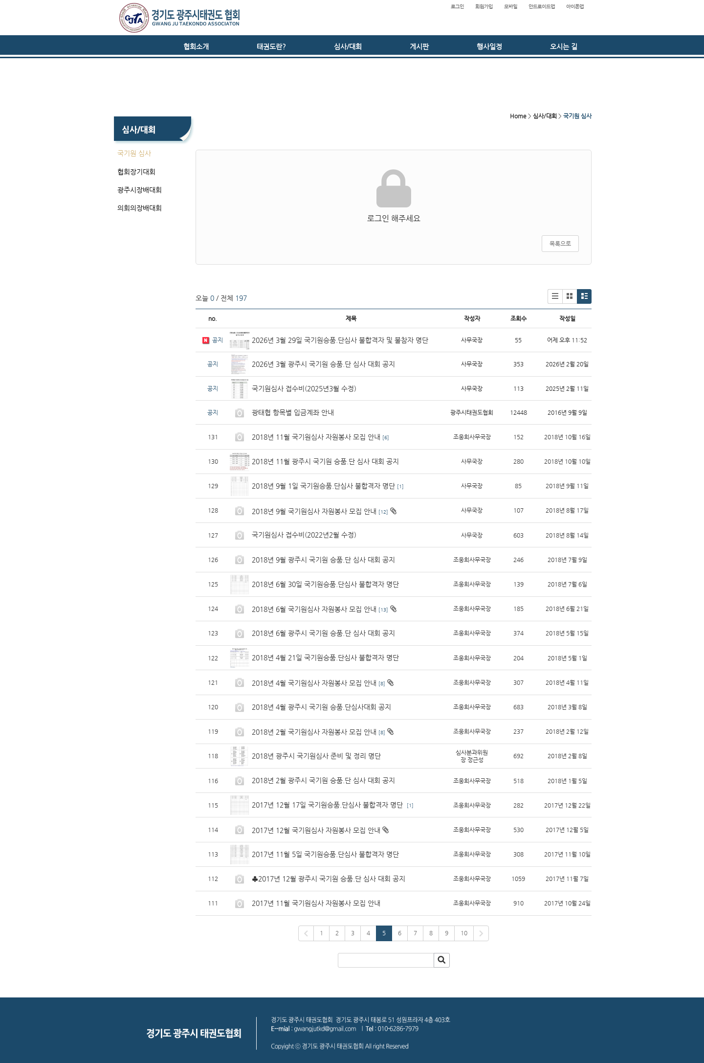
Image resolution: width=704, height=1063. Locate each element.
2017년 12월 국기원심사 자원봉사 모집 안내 (316, 830)
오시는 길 (563, 46)
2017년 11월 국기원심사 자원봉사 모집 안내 (316, 903)
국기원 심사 (134, 153)
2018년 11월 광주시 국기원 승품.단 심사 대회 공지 (325, 461)
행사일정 (489, 46)
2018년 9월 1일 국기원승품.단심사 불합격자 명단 (323, 486)
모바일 (510, 6)
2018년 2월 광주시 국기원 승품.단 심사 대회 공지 (323, 780)
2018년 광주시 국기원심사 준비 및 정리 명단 (316, 756)
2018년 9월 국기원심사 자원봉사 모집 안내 (314, 511)
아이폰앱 (575, 6)
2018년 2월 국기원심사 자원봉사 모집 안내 (314, 732)
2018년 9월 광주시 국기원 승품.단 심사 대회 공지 (323, 560)
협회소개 (196, 46)
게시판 (419, 46)
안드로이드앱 (541, 6)
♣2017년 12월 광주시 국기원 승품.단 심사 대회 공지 (328, 878)
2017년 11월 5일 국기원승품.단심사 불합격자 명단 (325, 854)
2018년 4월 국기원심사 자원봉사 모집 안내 (314, 683)
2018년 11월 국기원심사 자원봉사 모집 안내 (316, 437)
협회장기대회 (136, 172)
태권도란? (271, 46)
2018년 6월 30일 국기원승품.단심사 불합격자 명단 (325, 584)
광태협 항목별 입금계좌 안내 (293, 412)
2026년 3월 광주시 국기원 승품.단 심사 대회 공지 (323, 364)
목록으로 (560, 243)
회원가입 (484, 6)
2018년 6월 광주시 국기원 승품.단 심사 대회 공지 (323, 633)
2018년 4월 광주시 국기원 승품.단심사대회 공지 (321, 707)
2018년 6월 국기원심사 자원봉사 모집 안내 (314, 609)
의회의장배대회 (139, 208)
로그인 (457, 6)
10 (464, 932)
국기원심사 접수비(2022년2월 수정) (304, 535)
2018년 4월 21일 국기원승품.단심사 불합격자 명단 (325, 657)
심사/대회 (348, 46)
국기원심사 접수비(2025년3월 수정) (304, 388)
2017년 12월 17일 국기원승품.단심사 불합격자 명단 (328, 805)
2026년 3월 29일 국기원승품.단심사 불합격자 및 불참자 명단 (340, 340)
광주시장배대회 (139, 190)
